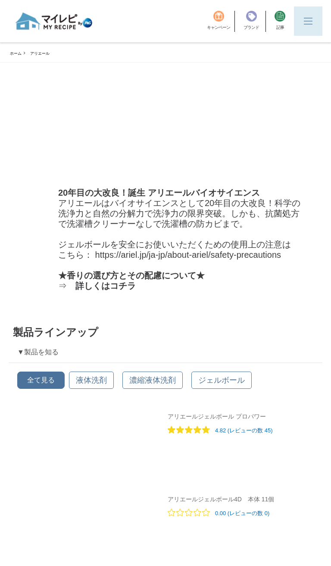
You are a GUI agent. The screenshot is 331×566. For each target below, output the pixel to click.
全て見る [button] (41, 380)
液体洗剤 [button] (91, 380)
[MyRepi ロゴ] (54, 21)
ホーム (16, 53)
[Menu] (308, 21)
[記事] (280, 21)
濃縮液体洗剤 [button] (152, 380)
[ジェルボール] (221, 380)
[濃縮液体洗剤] (152, 380)
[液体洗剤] (91, 380)
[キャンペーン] (221, 21)
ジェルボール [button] (221, 380)
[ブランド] (255, 21)
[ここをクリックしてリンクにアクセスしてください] (194, 255)
